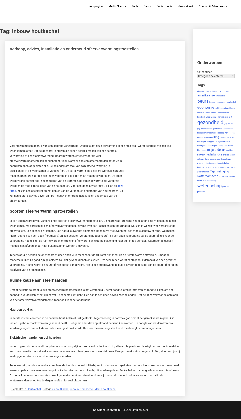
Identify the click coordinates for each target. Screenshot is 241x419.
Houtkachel (34, 389)
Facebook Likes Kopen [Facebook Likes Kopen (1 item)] (206, 117)
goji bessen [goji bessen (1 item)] (228, 123)
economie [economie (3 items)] (205, 107)
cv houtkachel (60, 389)
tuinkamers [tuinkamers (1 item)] (223, 176)
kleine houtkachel (105, 389)
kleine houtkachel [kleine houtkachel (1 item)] (227, 137)
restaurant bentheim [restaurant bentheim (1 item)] (205, 163)
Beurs (147, 6)
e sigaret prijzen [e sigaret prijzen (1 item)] (209, 113)
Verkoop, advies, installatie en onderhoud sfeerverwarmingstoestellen (74, 49)
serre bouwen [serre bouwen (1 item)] (220, 167)
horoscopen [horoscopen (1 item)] (230, 133)
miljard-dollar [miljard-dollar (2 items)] (216, 149)
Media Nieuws (117, 6)
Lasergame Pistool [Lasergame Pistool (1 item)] (225, 146)
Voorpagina (96, 6)
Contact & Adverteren (212, 6)
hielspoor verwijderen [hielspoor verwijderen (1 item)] (206, 133)
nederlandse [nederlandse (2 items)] (214, 154)
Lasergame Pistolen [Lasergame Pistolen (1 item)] (223, 141)
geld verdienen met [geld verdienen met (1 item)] (224, 117)
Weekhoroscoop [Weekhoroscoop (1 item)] (209, 181)
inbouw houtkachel (82, 389)
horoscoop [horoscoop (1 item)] (219, 133)
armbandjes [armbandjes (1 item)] (220, 96)
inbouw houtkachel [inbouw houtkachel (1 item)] (205, 137)
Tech (135, 6)
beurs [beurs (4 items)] (203, 101)
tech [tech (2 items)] (215, 176)
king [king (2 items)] (216, 137)
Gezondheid (185, 6)
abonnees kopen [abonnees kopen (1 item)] (204, 91)
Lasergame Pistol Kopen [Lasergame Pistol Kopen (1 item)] (207, 146)
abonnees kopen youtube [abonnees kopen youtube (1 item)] (221, 91)
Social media (165, 6)
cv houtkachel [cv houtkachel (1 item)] (230, 102)
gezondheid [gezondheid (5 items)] (210, 122)
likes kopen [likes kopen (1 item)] (201, 150)
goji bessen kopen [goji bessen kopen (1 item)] (204, 129)
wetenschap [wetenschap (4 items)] (209, 185)
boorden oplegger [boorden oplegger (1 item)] (216, 102)
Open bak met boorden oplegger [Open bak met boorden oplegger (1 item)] (218, 159)
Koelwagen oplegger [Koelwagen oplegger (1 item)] (205, 141)
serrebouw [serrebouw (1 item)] (210, 167)
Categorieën (204, 72)
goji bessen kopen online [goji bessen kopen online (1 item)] (223, 129)
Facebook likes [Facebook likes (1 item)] (223, 113)
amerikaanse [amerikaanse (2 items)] (206, 95)
